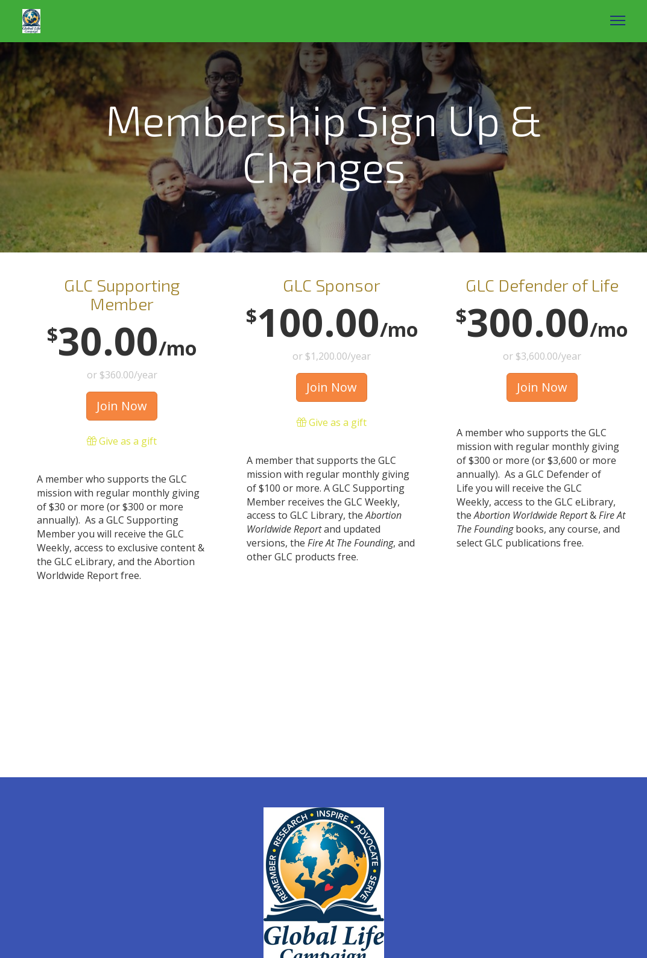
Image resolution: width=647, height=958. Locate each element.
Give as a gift (122, 441)
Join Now (121, 406)
